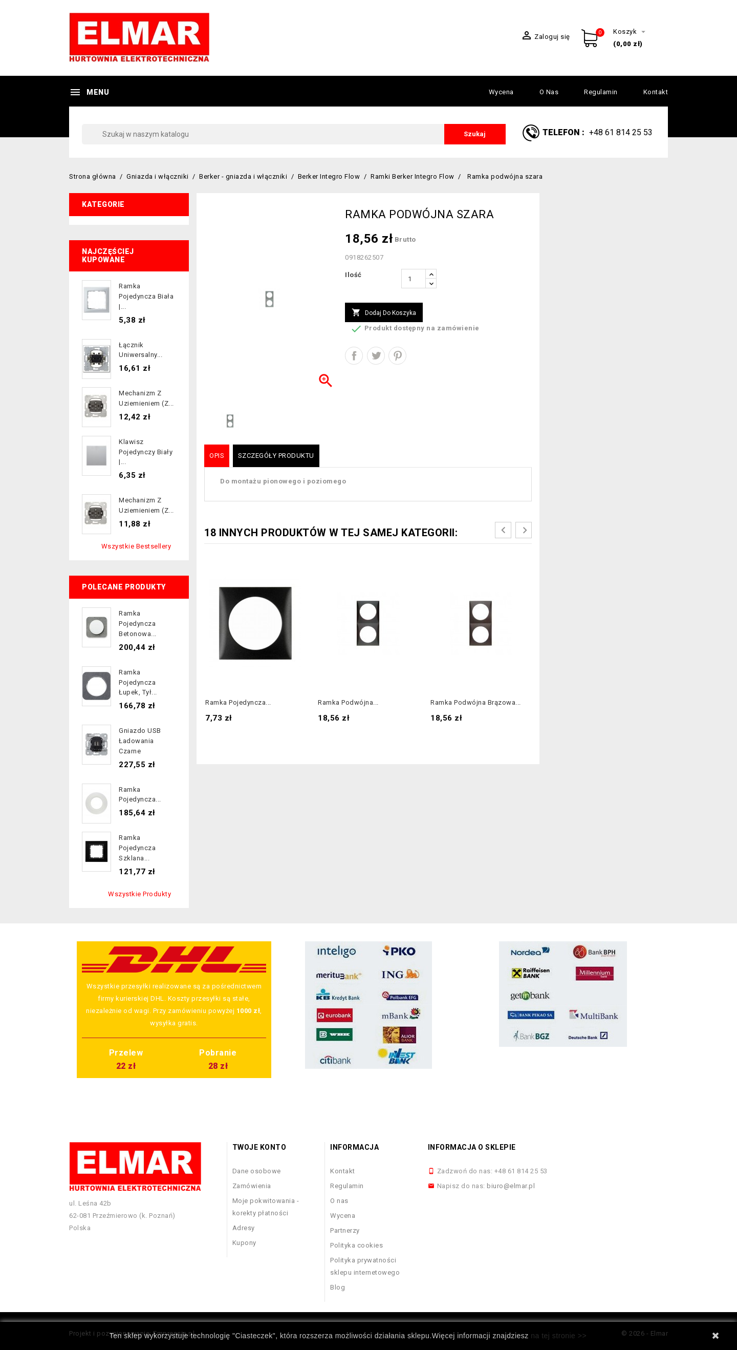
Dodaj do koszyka (384, 313)
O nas (549, 92)
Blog (337, 1287)
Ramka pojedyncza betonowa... (138, 623)
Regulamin (601, 92)
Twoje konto (259, 1147)
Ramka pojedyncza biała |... (146, 296)
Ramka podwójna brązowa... (475, 702)
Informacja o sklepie (472, 1147)
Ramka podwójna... (348, 702)
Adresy (243, 1228)
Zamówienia (251, 1186)
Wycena (501, 92)
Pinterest (397, 355)
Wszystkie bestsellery (136, 546)
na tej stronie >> (559, 1336)
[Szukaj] (294, 134)
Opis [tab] (216, 455)
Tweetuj (375, 355)
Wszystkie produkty (139, 894)
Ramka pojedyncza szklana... (137, 848)
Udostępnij (353, 355)
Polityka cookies (356, 1245)
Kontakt (655, 92)
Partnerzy (345, 1230)
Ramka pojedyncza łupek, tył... (138, 682)
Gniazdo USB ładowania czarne (140, 741)
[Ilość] (413, 278)
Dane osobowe (256, 1171)
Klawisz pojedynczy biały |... (145, 452)
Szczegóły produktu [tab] (276, 455)
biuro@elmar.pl (511, 1186)
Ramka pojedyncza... (238, 702)
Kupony (244, 1243)
